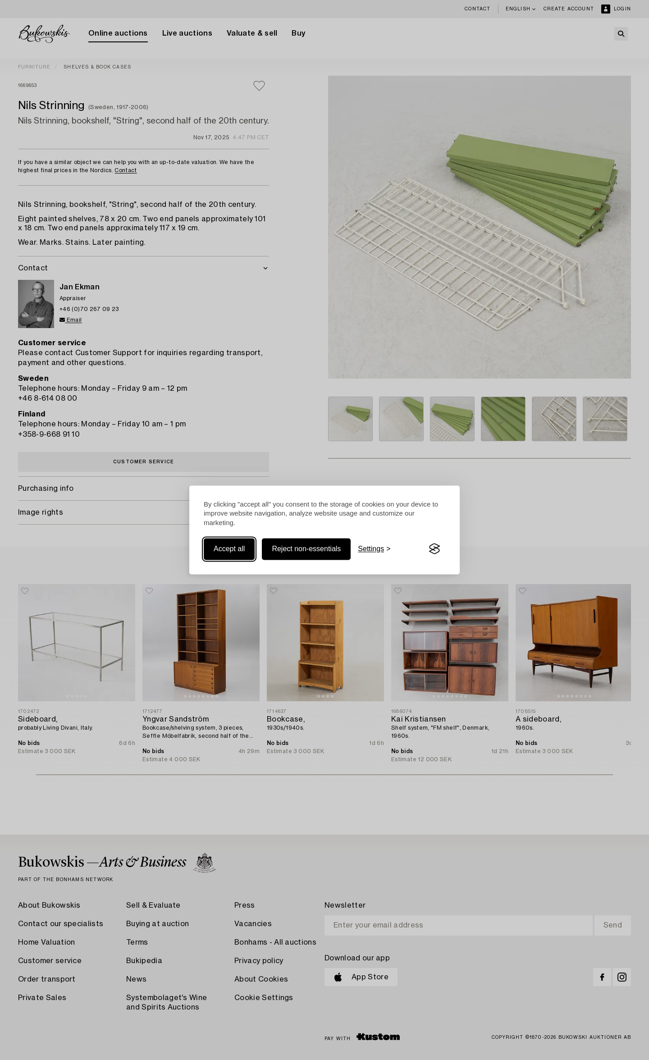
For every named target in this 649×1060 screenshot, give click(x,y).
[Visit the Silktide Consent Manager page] (434, 549)
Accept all (229, 549)
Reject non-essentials (306, 549)
